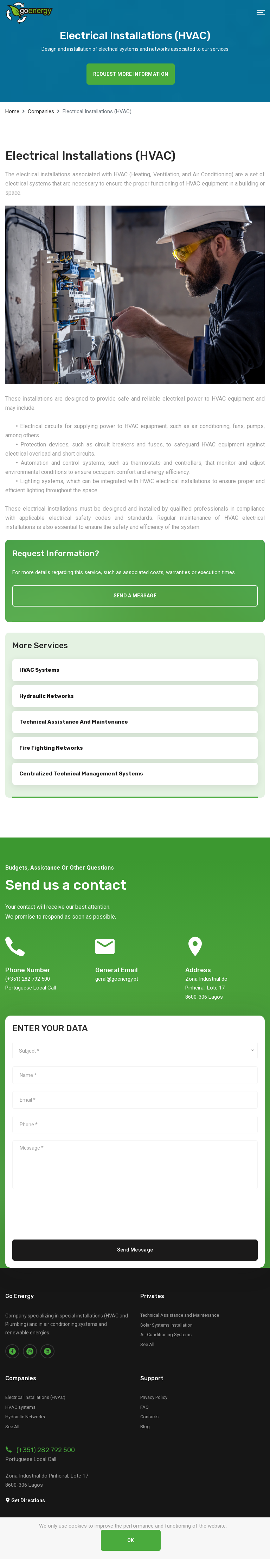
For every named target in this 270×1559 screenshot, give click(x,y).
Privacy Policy (153, 1397)
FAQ (144, 1406)
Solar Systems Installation (166, 1324)
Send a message (135, 595)
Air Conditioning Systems (166, 1334)
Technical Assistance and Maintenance (179, 1314)
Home (12, 111)
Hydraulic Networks (25, 1416)
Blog (145, 1426)
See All (147, 1343)
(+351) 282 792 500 (46, 1450)
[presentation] (65, 1209)
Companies (41, 111)
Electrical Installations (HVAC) (35, 1397)
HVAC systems (20, 1406)
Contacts (149, 1416)
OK (131, 1540)
